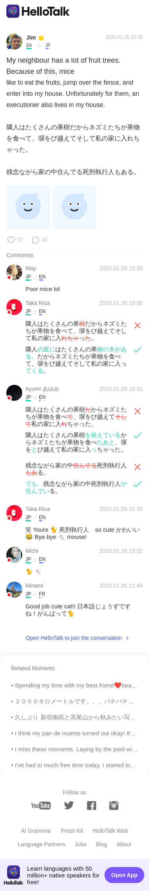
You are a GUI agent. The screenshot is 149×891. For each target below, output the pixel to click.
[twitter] (69, 805)
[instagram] (113, 805)
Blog (101, 844)
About (124, 844)
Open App (124, 875)
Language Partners (41, 844)
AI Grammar (36, 831)
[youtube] (41, 806)
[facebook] (91, 805)
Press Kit (72, 831)
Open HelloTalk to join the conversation (73, 638)
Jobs (81, 844)
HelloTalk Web (110, 831)
